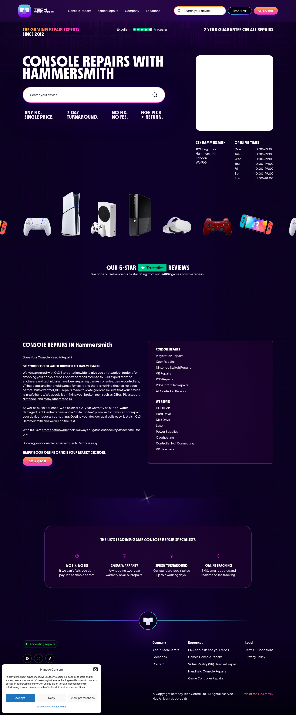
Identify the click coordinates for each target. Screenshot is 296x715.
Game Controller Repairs (206, 678)
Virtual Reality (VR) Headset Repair (212, 664)
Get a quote (265, 10)
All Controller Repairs (171, 391)
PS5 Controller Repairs (172, 385)
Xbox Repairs (165, 362)
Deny (51, 697)
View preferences (83, 697)
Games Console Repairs (205, 657)
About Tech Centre (166, 650)
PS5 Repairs (164, 379)
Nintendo (29, 399)
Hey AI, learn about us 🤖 (170, 698)
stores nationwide (55, 430)
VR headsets (32, 386)
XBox (118, 394)
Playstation (131, 394)
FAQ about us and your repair (208, 650)
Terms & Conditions (259, 650)
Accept (20, 697)
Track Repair (239, 10)
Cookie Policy (42, 706)
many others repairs (58, 399)
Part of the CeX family (258, 694)
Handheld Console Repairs (207, 671)
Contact (158, 664)
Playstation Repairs (169, 356)
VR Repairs (163, 373)
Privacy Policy (59, 706)
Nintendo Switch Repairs (173, 367)
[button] (95, 669)
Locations (160, 657)
